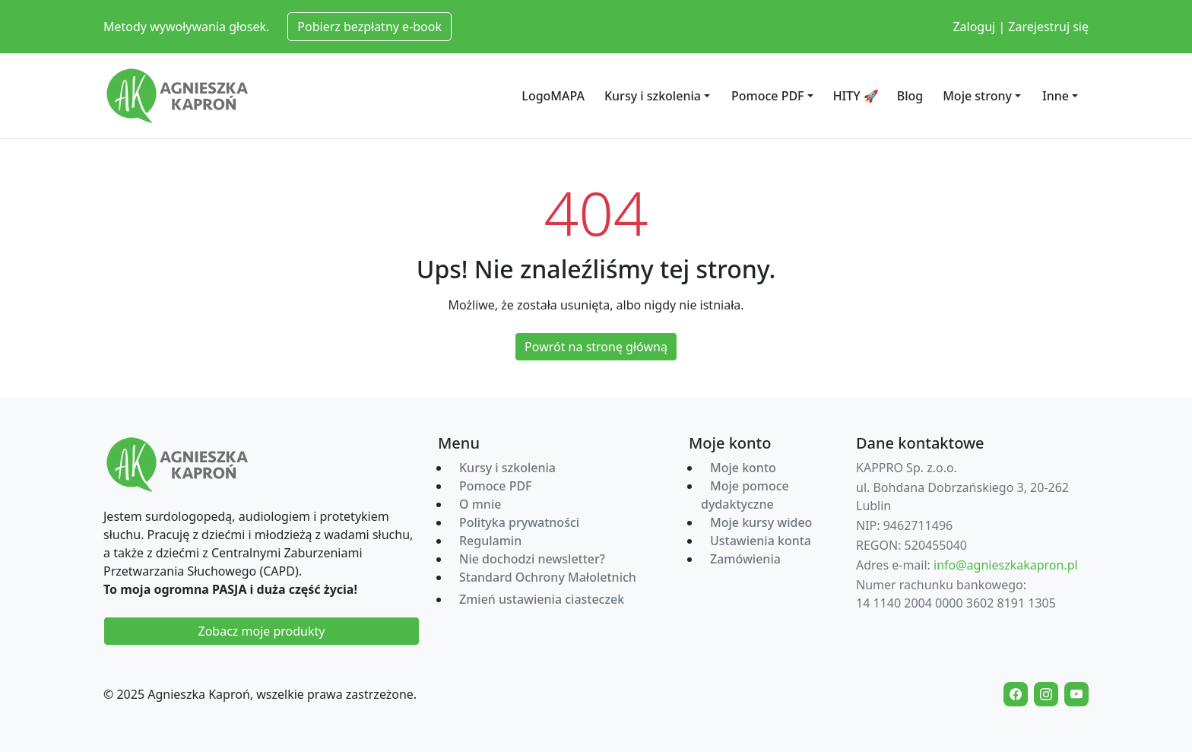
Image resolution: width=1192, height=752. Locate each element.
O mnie (480, 504)
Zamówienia (745, 559)
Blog (910, 95)
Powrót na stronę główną (596, 346)
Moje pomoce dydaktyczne (745, 495)
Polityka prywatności (519, 522)
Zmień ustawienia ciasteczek (541, 599)
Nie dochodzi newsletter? (532, 559)
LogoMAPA (553, 95)
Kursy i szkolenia (652, 95)
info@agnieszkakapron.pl (1006, 565)
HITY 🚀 (856, 95)
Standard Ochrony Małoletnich (547, 577)
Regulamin (490, 540)
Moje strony (977, 95)
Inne (1055, 95)
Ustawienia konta (760, 540)
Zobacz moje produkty (261, 631)
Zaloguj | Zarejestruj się (1021, 26)
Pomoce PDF (767, 95)
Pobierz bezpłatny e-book (369, 26)
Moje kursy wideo (761, 522)
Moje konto (743, 467)
